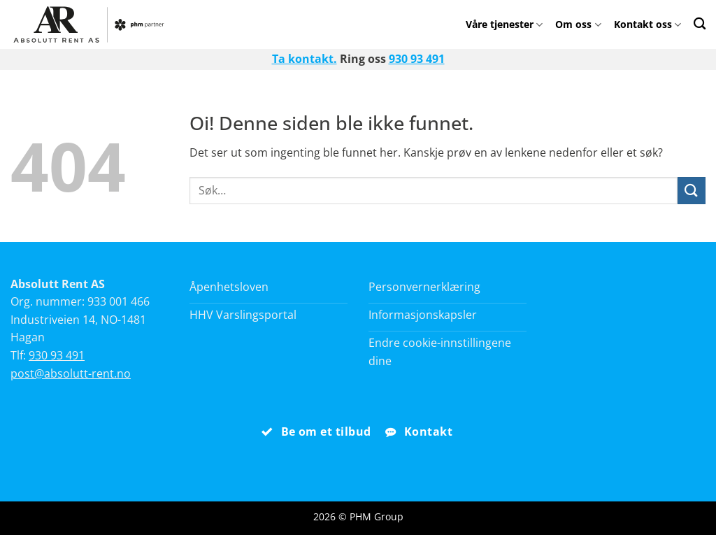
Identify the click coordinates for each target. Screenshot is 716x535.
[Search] (700, 23)
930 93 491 (417, 58)
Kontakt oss (647, 24)
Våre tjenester (504, 24)
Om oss (578, 24)
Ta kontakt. (304, 58)
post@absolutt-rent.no (70, 373)
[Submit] (692, 190)
